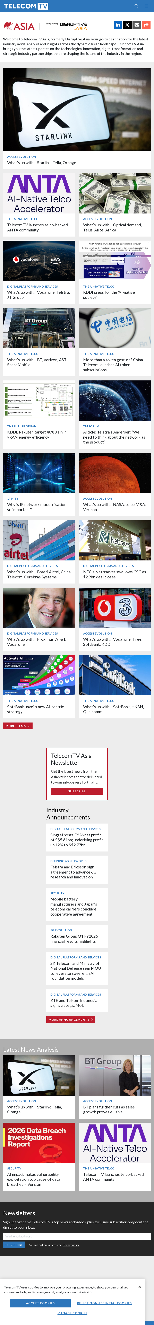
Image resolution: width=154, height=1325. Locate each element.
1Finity (12, 498)
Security (57, 893)
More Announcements (71, 1019)
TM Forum (91, 426)
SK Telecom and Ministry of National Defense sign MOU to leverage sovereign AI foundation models (75, 970)
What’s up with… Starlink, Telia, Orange (41, 162)
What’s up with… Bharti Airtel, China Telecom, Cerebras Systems (39, 574)
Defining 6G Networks (68, 861)
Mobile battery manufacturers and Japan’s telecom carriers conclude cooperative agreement (73, 906)
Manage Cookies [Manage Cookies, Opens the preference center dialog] (72, 1313)
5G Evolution (61, 930)
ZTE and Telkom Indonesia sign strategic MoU (73, 1003)
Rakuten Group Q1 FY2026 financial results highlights (74, 938)
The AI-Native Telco (22, 219)
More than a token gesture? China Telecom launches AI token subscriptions (113, 364)
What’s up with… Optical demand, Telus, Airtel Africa (112, 227)
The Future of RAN (21, 426)
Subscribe (77, 791)
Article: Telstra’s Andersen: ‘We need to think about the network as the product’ (114, 437)
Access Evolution (21, 156)
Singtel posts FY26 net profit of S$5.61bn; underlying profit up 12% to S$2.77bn (76, 840)
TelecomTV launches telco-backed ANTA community (37, 227)
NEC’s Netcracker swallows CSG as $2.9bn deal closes (114, 574)
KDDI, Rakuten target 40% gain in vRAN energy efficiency (37, 434)
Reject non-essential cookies (104, 1303)
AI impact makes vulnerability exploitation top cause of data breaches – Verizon (33, 1179)
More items (18, 726)
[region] (72, 1302)
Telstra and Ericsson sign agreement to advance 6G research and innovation (73, 872)
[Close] (139, 1286)
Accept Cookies (40, 1303)
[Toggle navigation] (146, 6)
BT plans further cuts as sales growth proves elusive (109, 1109)
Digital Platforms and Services (32, 286)
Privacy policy (71, 1245)
